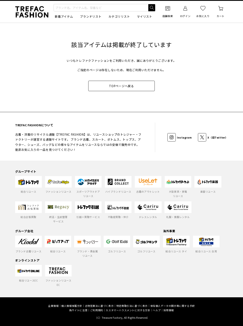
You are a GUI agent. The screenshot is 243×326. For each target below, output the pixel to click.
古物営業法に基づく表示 (99, 305)
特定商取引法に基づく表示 (132, 305)
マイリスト (144, 16)
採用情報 (168, 310)
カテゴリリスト (119, 16)
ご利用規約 (96, 310)
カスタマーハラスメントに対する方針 (128, 310)
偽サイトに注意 (78, 310)
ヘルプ (157, 310)
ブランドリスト (90, 16)
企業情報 (53, 305)
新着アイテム (64, 16)
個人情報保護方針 (71, 305)
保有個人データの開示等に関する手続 (172, 305)
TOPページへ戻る (121, 86)
